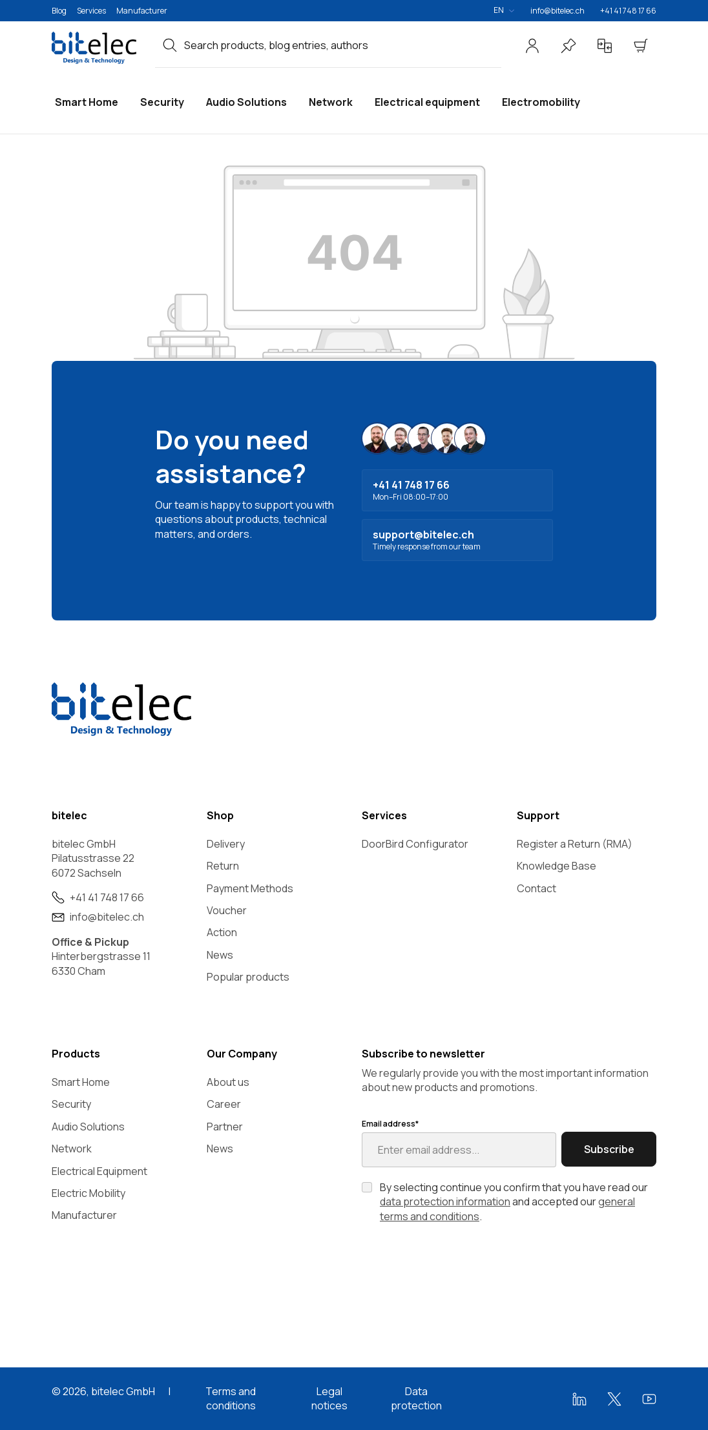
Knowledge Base (556, 866)
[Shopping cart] (640, 45)
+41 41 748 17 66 (628, 10)
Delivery (226, 844)
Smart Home (81, 1082)
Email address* (390, 1124)
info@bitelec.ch (557, 10)
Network (72, 1148)
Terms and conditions (230, 1398)
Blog (59, 10)
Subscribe (609, 1149)
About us (228, 1082)
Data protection (416, 1398)
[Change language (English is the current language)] (504, 11)
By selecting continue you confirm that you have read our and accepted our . (514, 1201)
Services (91, 10)
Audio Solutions (88, 1126)
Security (71, 1104)
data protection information (445, 1201)
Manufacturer (141, 10)
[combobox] (342, 45)
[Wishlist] (568, 45)
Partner (225, 1126)
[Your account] (532, 45)
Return (223, 866)
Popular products (248, 977)
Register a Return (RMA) (574, 844)
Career (224, 1104)
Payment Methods (250, 888)
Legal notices (329, 1398)
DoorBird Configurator (415, 844)
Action (222, 932)
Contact (536, 888)
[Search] (170, 45)
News (220, 955)
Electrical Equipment (99, 1171)
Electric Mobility (88, 1193)
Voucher (227, 910)
